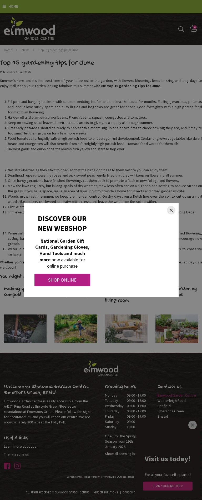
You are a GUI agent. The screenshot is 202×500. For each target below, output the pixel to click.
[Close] (171, 210)
